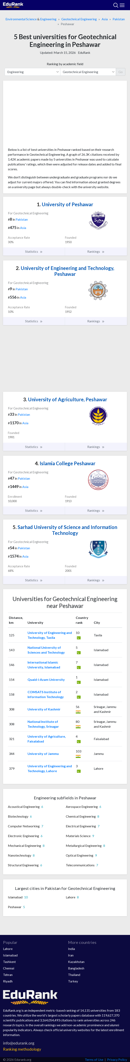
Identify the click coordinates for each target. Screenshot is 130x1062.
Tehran (8, 975)
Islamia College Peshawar (65, 463)
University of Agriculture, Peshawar (65, 399)
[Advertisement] (65, 115)
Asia (105, 19)
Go (120, 72)
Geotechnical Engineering (79, 19)
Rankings (96, 251)
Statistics (34, 251)
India (71, 949)
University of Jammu (43, 753)
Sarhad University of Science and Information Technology (65, 530)
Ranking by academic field (65, 64)
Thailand (74, 975)
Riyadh (8, 981)
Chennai (8, 968)
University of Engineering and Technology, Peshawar (65, 271)
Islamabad (10, 955)
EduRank (84, 52)
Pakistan (119, 19)
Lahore (8, 949)
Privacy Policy (117, 1059)
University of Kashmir (44, 709)
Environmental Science (21, 19)
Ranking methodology (22, 1049)
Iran (71, 955)
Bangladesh (76, 968)
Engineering (48, 19)
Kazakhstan (76, 962)
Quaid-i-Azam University (46, 679)
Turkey (73, 981)
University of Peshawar (65, 204)
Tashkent (9, 962)
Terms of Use (94, 1059)
